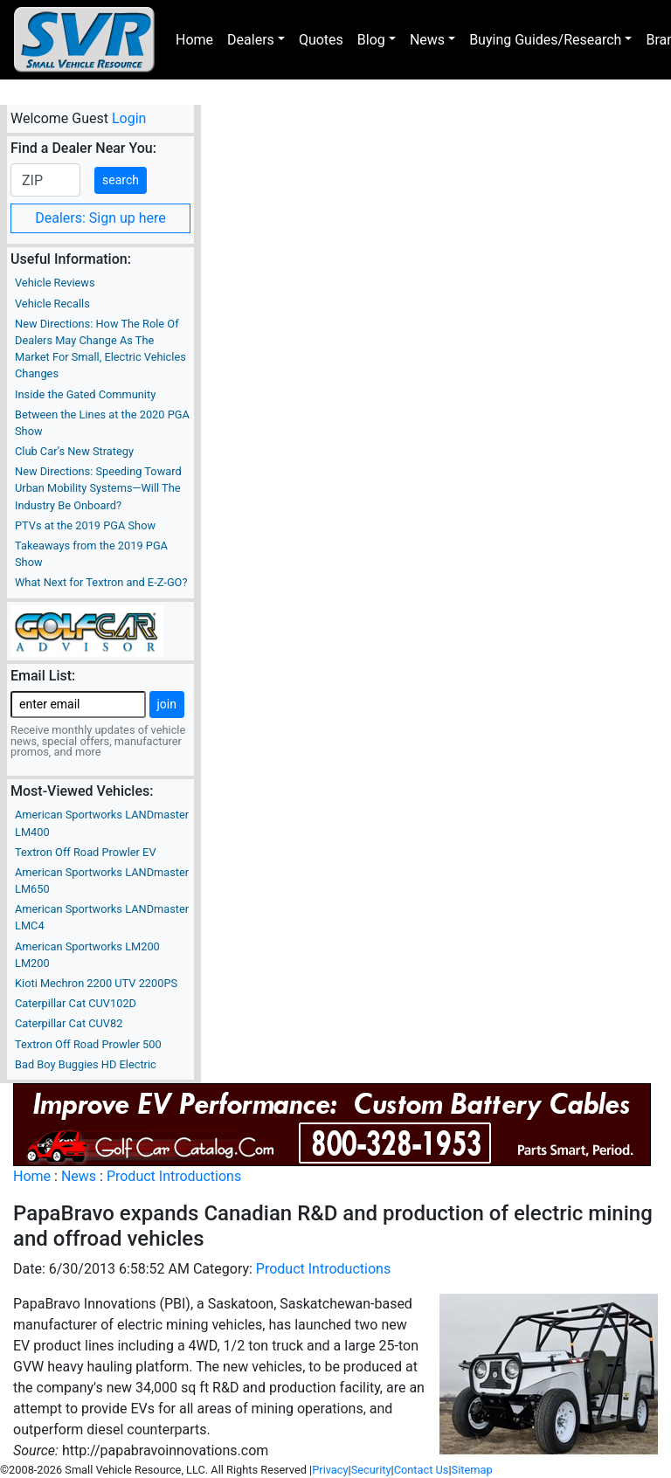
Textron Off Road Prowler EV (85, 852)
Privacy (330, 1469)
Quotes (321, 39)
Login (129, 118)
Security (371, 1469)
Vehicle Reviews (55, 282)
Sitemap (472, 1469)
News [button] (427, 39)
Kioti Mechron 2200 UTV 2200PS (96, 983)
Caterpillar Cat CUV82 (68, 1023)
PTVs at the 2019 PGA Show (85, 525)
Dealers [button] (250, 39)
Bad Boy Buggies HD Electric (85, 1064)
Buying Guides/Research (545, 39)
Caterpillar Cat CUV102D (75, 1003)
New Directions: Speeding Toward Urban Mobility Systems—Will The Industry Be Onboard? (98, 488)
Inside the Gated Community (85, 394)
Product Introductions (174, 1176)
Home (194, 39)
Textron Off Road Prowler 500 (88, 1044)
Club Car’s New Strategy (74, 451)
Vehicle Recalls (52, 303)
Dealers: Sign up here (100, 218)
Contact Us (421, 1469)
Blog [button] (371, 39)
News (78, 1176)
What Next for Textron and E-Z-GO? (101, 582)
